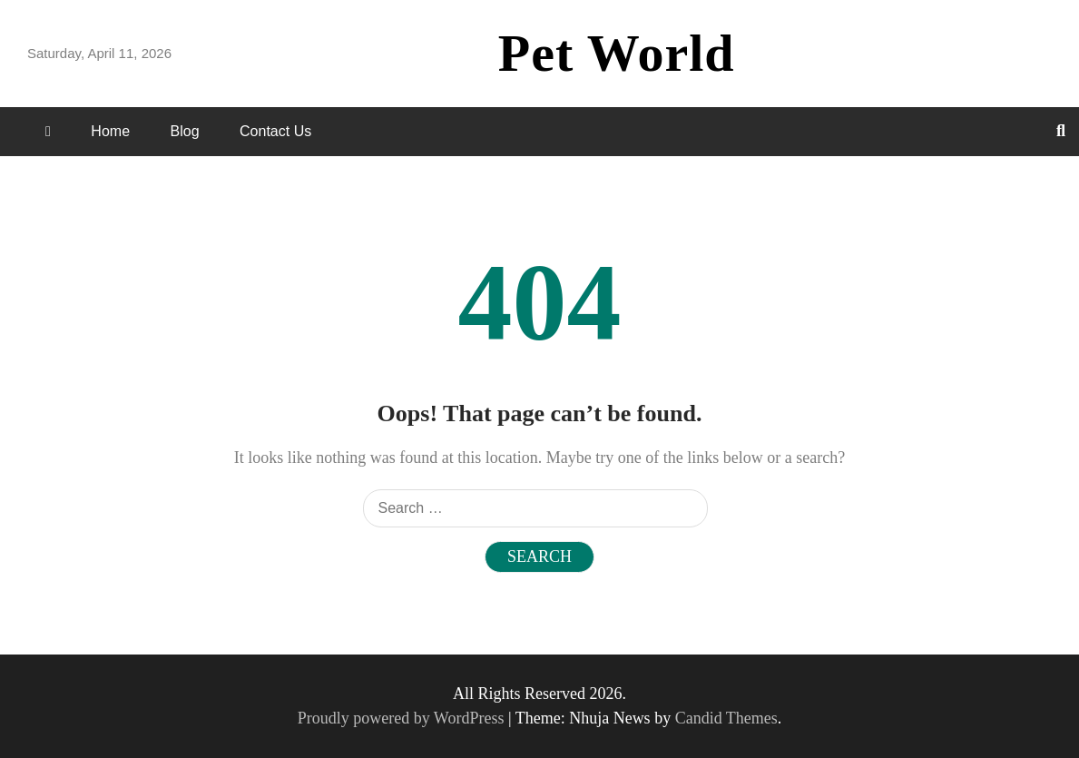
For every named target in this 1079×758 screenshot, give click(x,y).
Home (110, 131)
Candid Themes (726, 718)
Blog (185, 131)
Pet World (616, 53)
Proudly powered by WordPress (403, 718)
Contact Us (275, 131)
